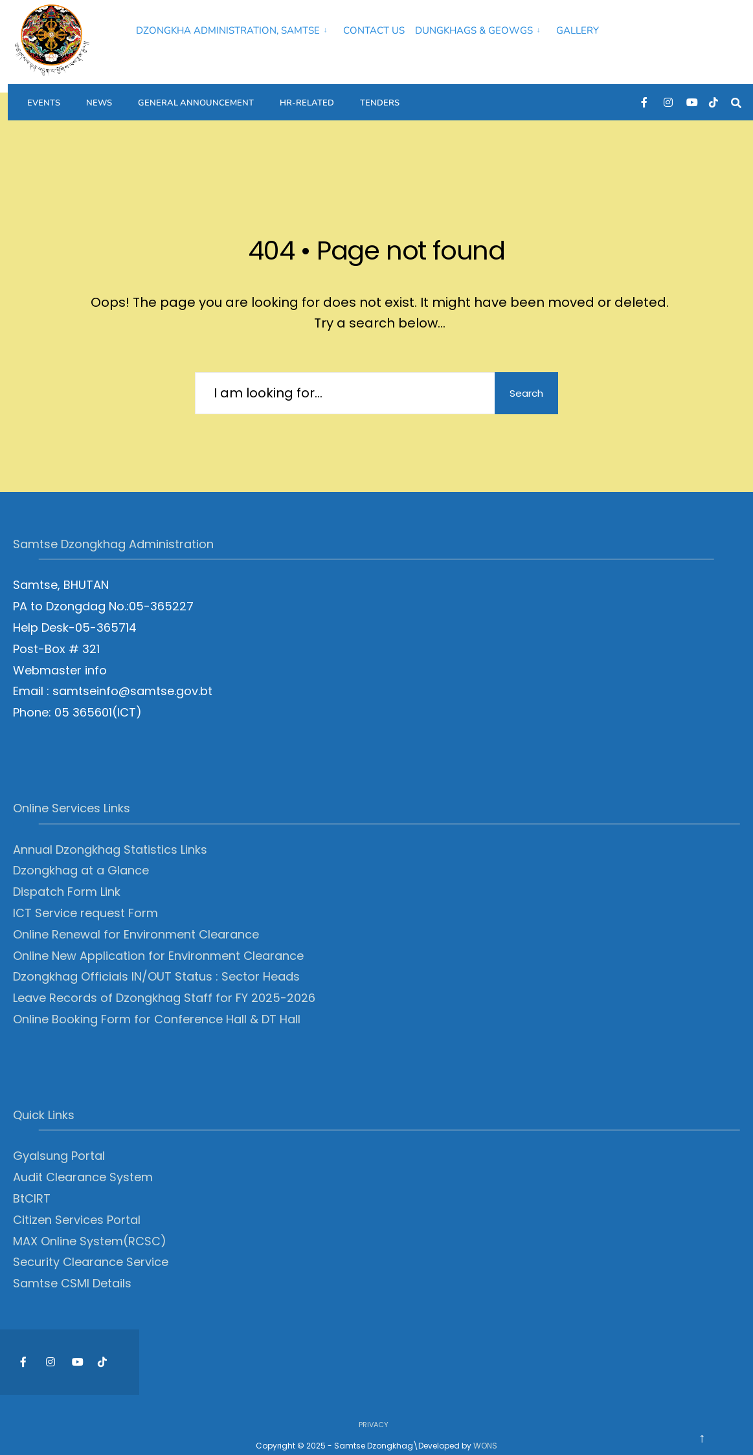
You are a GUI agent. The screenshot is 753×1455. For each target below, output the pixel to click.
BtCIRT (32, 1182)
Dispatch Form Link (66, 875)
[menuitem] (234, 28)
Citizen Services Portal (76, 1203)
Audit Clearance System (83, 1161)
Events (43, 94)
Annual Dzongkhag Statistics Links (110, 833)
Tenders (379, 94)
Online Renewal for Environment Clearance (136, 917)
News (99, 94)
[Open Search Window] (740, 94)
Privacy (373, 1408)
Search (522, 376)
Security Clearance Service (90, 1246)
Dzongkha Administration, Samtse (228, 30)
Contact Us (374, 30)
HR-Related (307, 94)
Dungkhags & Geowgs (474, 30)
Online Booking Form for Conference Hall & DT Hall (156, 1003)
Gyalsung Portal (59, 1139)
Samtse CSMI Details (72, 1267)
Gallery (577, 30)
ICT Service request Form (85, 897)
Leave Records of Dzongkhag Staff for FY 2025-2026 (164, 981)
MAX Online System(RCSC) (89, 1224)
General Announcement (196, 94)
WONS (485, 1428)
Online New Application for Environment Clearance (158, 939)
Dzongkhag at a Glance (81, 854)
